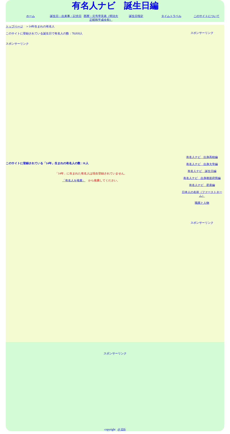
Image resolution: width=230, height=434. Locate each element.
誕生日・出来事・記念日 (66, 16)
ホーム (30, 16)
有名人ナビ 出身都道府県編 (202, 178)
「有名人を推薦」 (73, 180)
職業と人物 (202, 202)
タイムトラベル (171, 16)
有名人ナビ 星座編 (202, 185)
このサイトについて (206, 16)
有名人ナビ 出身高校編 (202, 157)
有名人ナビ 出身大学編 (202, 164)
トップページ (14, 26)
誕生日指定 (136, 16)
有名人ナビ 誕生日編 (202, 171)
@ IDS (122, 429)
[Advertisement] (91, 100)
